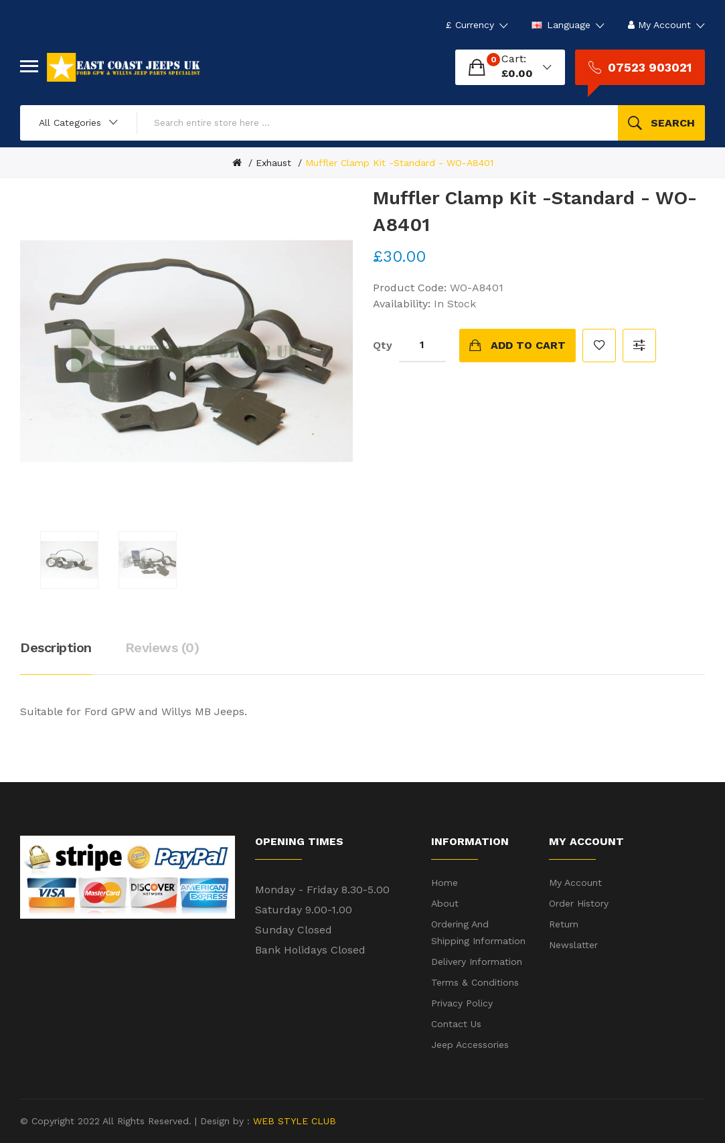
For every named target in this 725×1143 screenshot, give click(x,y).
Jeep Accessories (470, 1044)
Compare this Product (639, 345)
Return (563, 924)
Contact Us (456, 1023)
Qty (382, 345)
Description (56, 647)
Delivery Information (476, 961)
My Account (575, 882)
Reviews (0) (162, 647)
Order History (579, 903)
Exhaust (273, 162)
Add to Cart (528, 345)
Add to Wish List (599, 345)
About (445, 903)
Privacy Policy (462, 1003)
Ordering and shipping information (478, 932)
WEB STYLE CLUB (293, 1121)
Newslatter (573, 944)
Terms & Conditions (475, 982)
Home (444, 882)
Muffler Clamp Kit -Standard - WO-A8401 (399, 162)
